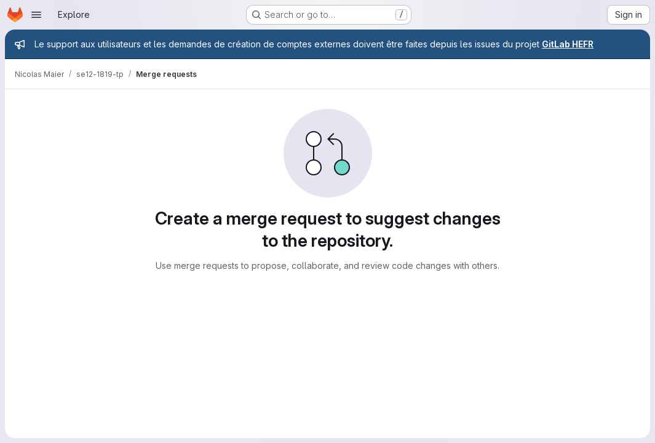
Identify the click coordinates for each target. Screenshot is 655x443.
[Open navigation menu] (36, 15)
